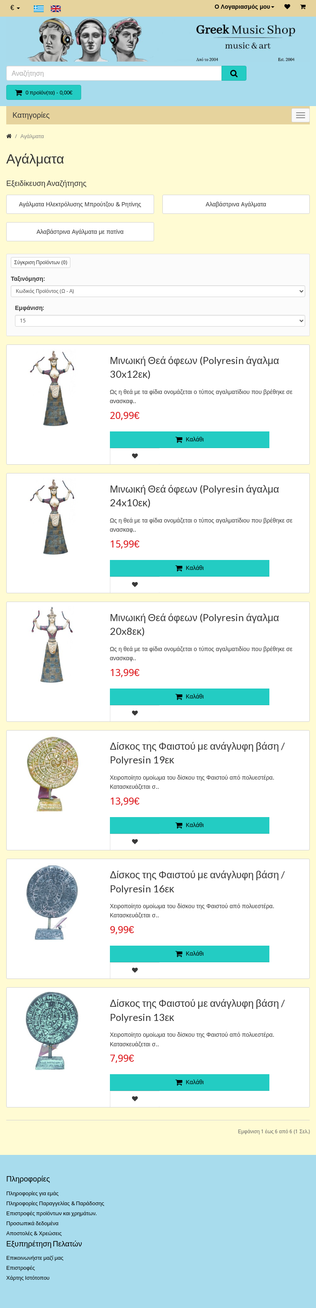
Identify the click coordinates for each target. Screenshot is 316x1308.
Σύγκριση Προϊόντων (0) (40, 262)
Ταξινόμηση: (28, 278)
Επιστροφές (20, 1268)
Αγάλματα (32, 136)
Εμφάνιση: (29, 308)
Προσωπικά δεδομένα (32, 1223)
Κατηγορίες (31, 115)
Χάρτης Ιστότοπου (28, 1278)
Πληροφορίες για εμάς (32, 1193)
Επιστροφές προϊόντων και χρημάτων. (51, 1213)
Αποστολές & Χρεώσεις (34, 1233)
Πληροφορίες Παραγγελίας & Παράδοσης (55, 1203)
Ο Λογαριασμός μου (244, 6)
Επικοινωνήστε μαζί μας (34, 1258)
